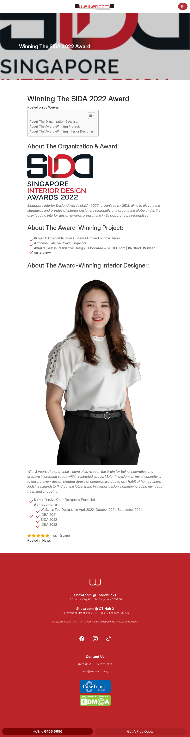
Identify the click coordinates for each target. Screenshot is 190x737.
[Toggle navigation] (183, 6)
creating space (55, 476)
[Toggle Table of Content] (89, 115)
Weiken (53, 107)
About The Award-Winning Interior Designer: (62, 131)
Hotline (47, 731)
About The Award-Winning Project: (55, 126)
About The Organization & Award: (54, 121)
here (115, 238)
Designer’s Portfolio (79, 500)
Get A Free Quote (140, 731)
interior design (108, 486)
